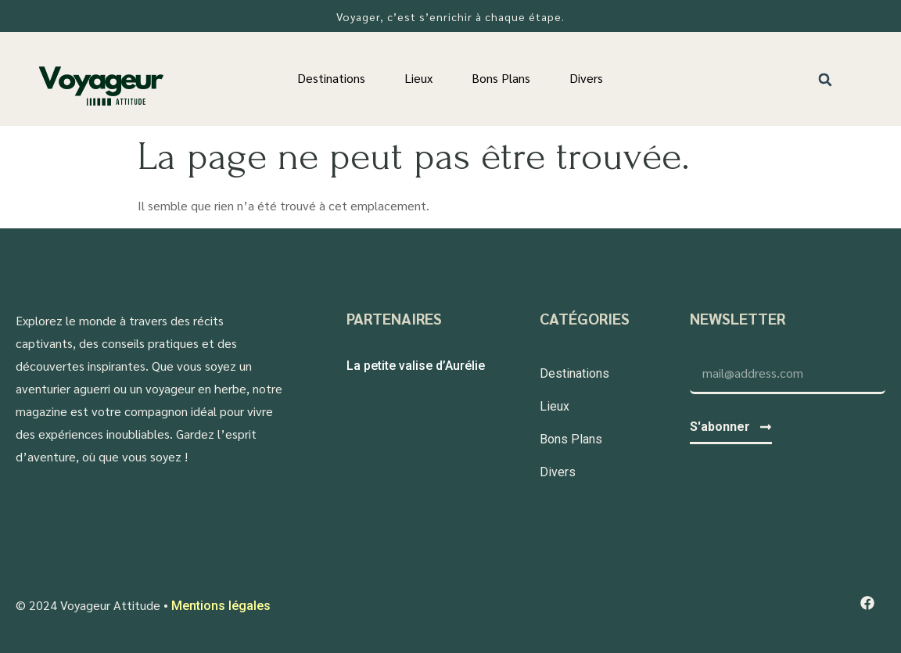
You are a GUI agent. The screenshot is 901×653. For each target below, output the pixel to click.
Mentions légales (221, 605)
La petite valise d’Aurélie (415, 365)
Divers (586, 78)
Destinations (331, 78)
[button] (825, 79)
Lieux (418, 78)
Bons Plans (501, 78)
